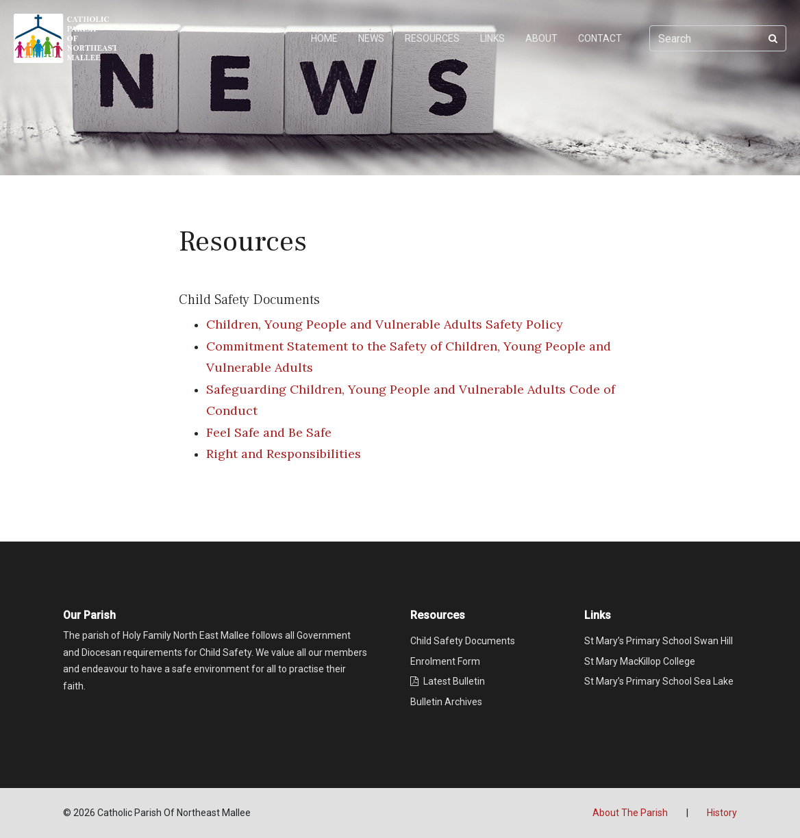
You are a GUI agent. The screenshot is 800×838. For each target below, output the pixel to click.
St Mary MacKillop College (639, 661)
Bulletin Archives (446, 701)
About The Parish (630, 812)
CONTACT (600, 38)
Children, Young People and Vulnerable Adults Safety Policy (384, 324)
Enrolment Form (445, 661)
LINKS (492, 38)
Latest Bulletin (447, 681)
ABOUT (541, 38)
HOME (324, 38)
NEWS (371, 38)
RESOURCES (432, 38)
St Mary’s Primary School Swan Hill (658, 640)
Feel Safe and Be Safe (269, 432)
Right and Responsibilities (283, 453)
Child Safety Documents (462, 640)
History (722, 812)
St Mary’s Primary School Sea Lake (659, 681)
